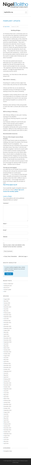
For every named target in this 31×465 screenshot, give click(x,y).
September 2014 (7, 433)
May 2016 (6, 394)
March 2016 (6, 398)
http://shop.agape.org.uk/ (10, 184)
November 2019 (7, 340)
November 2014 (7, 429)
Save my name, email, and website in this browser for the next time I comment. (14, 245)
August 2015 (7, 412)
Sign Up (9, 273)
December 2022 (7, 314)
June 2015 (6, 416)
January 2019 (7, 349)
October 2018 (7, 353)
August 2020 (7, 330)
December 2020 (7, 326)
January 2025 (7, 303)
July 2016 (6, 390)
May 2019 (6, 346)
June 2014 (6, 439)
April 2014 (6, 443)
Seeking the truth (8, 285)
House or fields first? (8, 283)
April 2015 (6, 420)
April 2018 (6, 361)
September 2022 (7, 316)
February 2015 (7, 424)
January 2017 (7, 381)
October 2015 (7, 408)
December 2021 (7, 322)
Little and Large (23, 256)
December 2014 (7, 427)
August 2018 (7, 355)
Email (5, 230)
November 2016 (7, 385)
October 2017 (7, 369)
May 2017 (6, 375)
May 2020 (6, 332)
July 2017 (6, 373)
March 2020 (6, 336)
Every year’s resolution (10, 256)
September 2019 (7, 342)
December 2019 (7, 338)
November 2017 (7, 367)
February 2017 (7, 379)
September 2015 (7, 410)
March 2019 (6, 347)
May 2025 (6, 301)
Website (5, 236)
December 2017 (7, 365)
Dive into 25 (6, 287)
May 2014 (6, 441)
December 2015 (7, 404)
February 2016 (7, 400)
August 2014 (7, 435)
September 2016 (7, 388)
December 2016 (7, 383)
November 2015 (7, 406)
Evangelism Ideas (8, 451)
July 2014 (6, 437)
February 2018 (7, 363)
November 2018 (7, 351)
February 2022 (7, 320)
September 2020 (7, 328)
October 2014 (7, 431)
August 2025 (7, 299)
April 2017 (6, 377)
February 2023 (7, 312)
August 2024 (7, 305)
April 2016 (6, 396)
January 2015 (7, 425)
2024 (5, 291)
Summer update (7, 289)
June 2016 (6, 392)
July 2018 (6, 357)
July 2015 (6, 414)
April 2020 (6, 334)
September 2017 (7, 371)
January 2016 (7, 402)
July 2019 (6, 344)
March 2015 (6, 422)
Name (5, 223)
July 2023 (6, 308)
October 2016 (7, 386)
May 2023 (6, 310)
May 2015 (6, 418)
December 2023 (7, 307)
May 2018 (6, 359)
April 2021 (6, 324)
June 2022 (6, 318)
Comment (6, 203)
